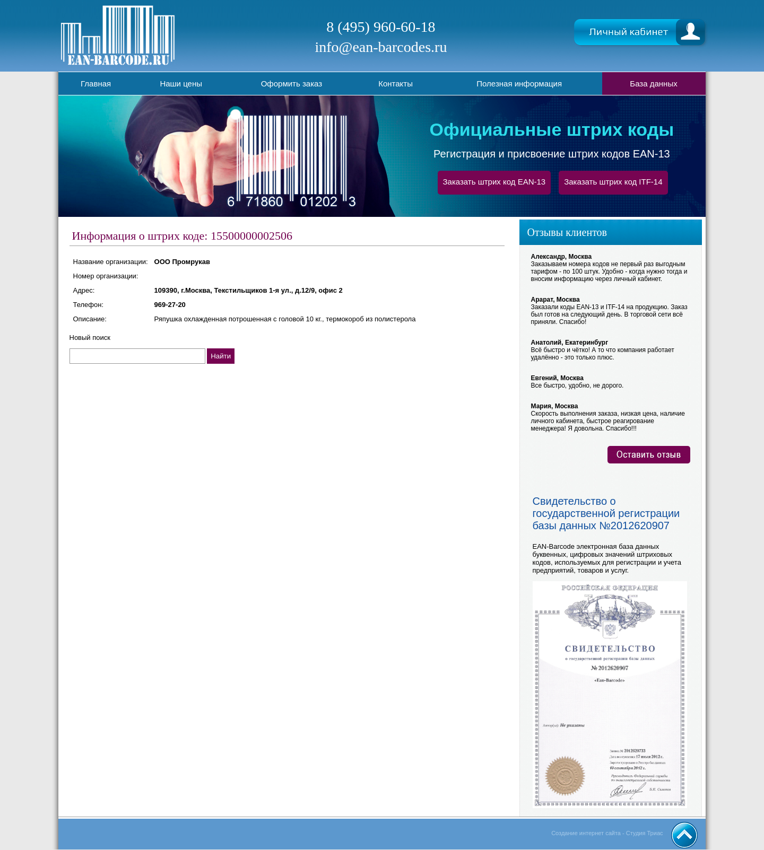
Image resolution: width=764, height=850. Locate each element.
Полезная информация (519, 83)
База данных (653, 83)
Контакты (395, 83)
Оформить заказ (291, 83)
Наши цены (181, 83)
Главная (96, 83)
